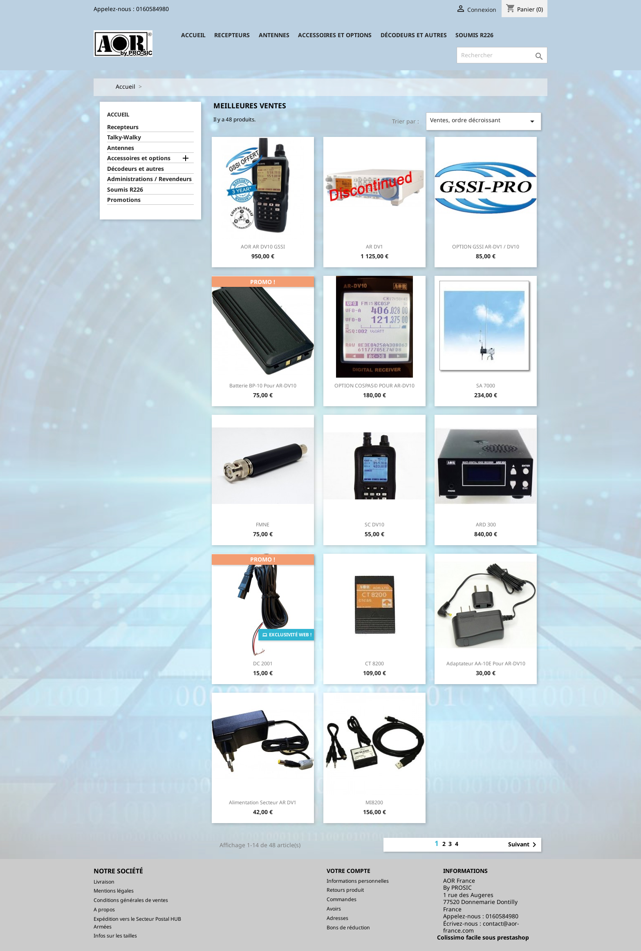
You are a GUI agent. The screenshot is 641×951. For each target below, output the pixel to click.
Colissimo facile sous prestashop (483, 937)
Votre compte (348, 871)
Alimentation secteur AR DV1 (262, 802)
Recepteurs (232, 35)
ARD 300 (486, 524)
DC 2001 (263, 663)
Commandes (341, 899)
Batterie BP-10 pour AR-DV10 (262, 385)
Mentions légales (114, 890)
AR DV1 (374, 246)
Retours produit (345, 889)
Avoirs (334, 908)
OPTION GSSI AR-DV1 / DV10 (485, 246)
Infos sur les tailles (115, 935)
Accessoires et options (335, 35)
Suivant (523, 845)
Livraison (104, 881)
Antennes (274, 35)
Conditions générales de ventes (131, 900)
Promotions (124, 200)
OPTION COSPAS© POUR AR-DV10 (374, 385)
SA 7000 (485, 385)
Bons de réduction (348, 927)
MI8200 (374, 802)
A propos (104, 909)
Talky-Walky (124, 137)
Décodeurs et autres (414, 35)
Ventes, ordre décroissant (484, 121)
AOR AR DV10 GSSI (263, 246)
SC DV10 (374, 524)
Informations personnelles (358, 880)
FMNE (262, 524)
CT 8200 (374, 663)
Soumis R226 (474, 35)
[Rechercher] (502, 55)
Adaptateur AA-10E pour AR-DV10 (485, 663)
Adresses (337, 918)
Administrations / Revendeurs (149, 179)
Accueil (193, 35)
